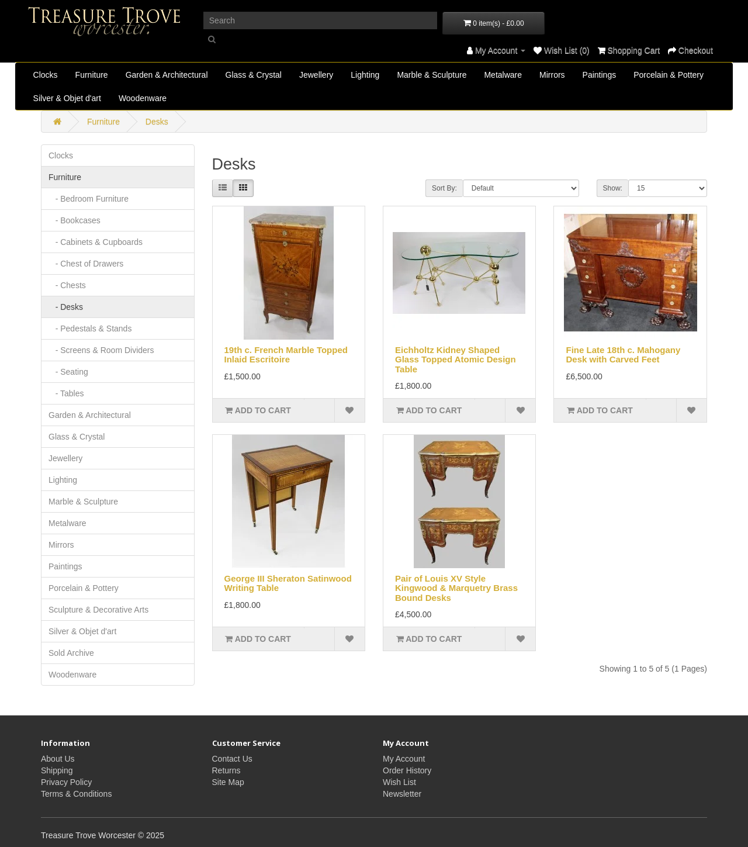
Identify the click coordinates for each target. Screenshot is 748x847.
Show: (612, 188)
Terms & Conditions (76, 793)
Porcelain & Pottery (668, 74)
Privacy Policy (66, 782)
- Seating (68, 371)
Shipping (57, 770)
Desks (157, 121)
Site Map (228, 782)
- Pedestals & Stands (90, 328)
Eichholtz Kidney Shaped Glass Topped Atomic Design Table (455, 359)
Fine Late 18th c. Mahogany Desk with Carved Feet (623, 355)
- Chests (67, 285)
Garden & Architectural (167, 74)
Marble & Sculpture (431, 74)
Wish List (399, 782)
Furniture (91, 74)
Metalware (503, 74)
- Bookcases (75, 220)
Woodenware (143, 98)
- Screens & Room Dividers (101, 350)
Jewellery (316, 74)
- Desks (66, 307)
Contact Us (232, 758)
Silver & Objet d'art (67, 98)
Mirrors (552, 74)
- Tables (66, 393)
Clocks (45, 74)
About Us (58, 758)
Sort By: (444, 188)
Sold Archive (71, 653)
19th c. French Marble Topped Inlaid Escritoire (286, 355)
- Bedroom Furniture (89, 198)
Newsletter (402, 793)
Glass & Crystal (254, 74)
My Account (404, 758)
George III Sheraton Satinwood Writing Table (288, 583)
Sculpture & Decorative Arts (98, 609)
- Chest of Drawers (86, 263)
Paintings (600, 74)
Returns (226, 770)
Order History (407, 770)
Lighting (365, 74)
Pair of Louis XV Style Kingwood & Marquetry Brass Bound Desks (456, 588)
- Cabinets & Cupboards (96, 242)
